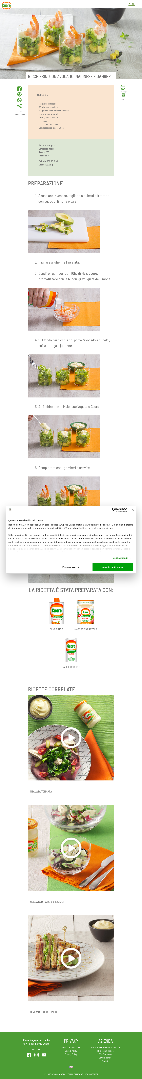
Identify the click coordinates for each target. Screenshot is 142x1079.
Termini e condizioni (71, 1047)
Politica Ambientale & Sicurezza (105, 1047)
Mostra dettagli (120, 558)
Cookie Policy (71, 1050)
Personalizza (70, 567)
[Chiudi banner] (133, 510)
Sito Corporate (105, 1054)
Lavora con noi (105, 1057)
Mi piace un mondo (105, 1050)
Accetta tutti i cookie (113, 567)
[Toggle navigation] (133, 4)
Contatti (105, 1061)
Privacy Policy (71, 1054)
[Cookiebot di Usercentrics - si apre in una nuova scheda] (114, 510)
